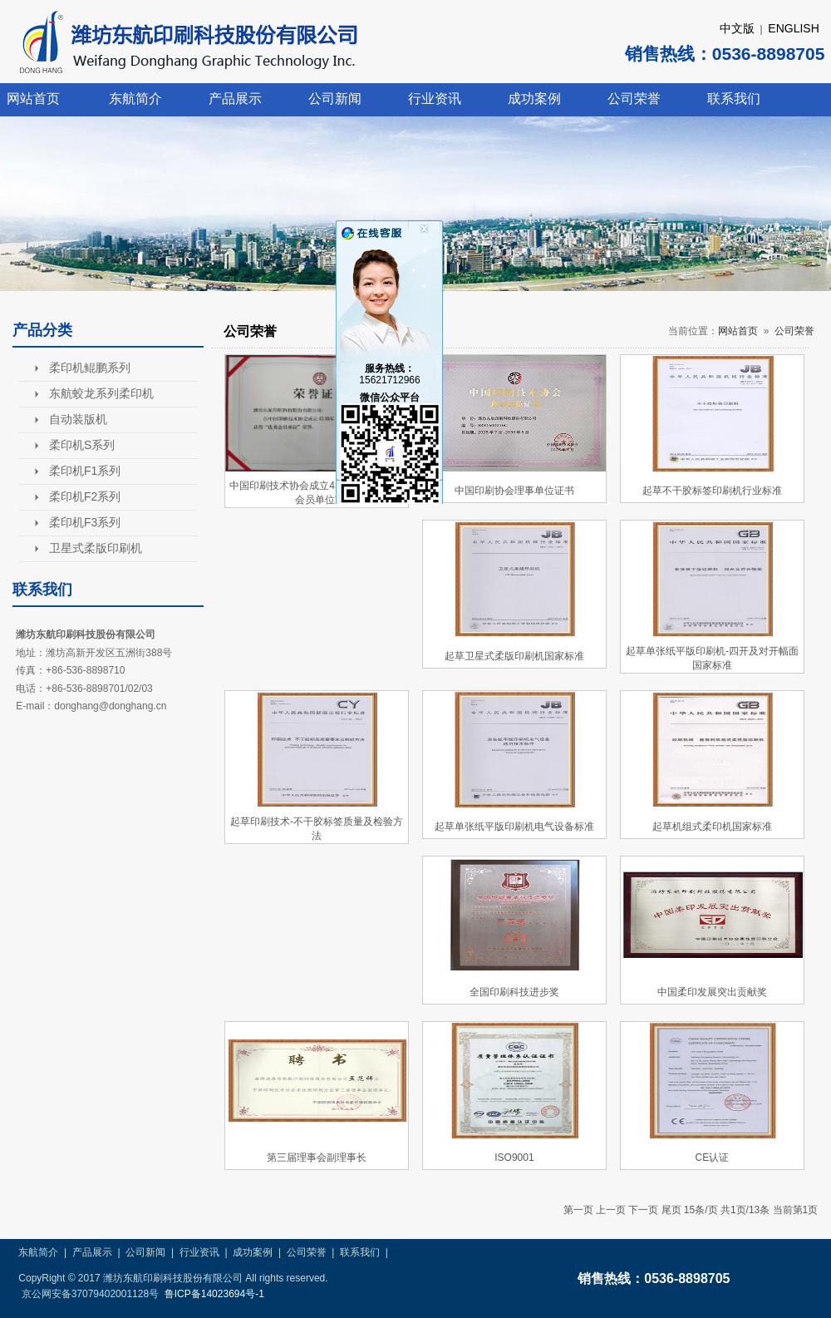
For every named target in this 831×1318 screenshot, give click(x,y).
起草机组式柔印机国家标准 (712, 826)
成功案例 (534, 98)
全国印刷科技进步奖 (514, 992)
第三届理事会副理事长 (316, 1157)
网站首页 (33, 98)
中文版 (737, 28)
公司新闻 (334, 98)
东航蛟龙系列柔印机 (101, 393)
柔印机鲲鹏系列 (89, 367)
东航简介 (135, 98)
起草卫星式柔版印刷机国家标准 (514, 656)
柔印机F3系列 (84, 522)
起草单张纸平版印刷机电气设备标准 (514, 826)
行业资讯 (434, 98)
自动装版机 (78, 419)
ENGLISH (793, 28)
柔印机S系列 (82, 445)
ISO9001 (514, 1157)
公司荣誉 (634, 98)
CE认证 (713, 1157)
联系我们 (733, 98)
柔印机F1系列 (84, 470)
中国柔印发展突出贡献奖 (712, 992)
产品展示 (235, 98)
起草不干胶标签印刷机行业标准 (712, 490)
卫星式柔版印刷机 (95, 548)
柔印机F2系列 (84, 496)
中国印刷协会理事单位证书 (514, 490)
